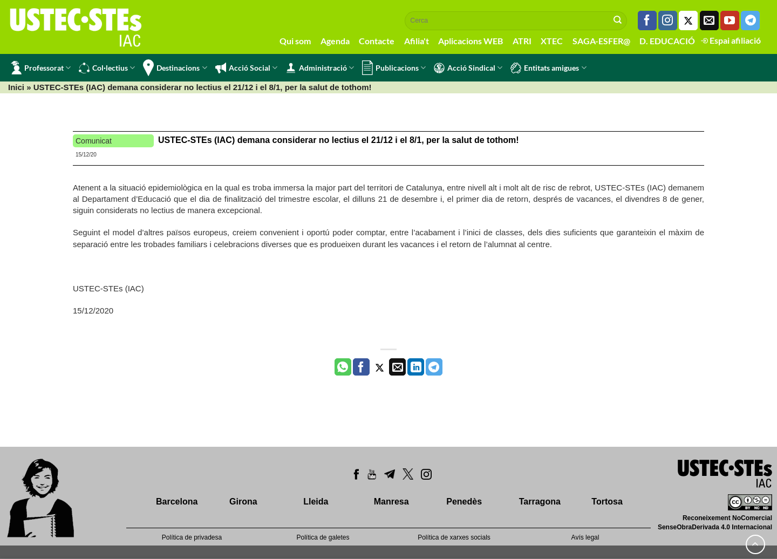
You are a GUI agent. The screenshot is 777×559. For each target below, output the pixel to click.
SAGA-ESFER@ (601, 41)
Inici (16, 87)
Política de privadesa (192, 537)
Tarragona (540, 501)
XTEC (552, 41)
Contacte (376, 41)
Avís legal (585, 537)
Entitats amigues (548, 68)
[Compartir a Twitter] (379, 367)
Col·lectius (107, 68)
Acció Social (246, 68)
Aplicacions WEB (470, 41)
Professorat (41, 67)
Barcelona (176, 501)
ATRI (522, 41)
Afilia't (416, 41)
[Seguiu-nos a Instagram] (667, 20)
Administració (319, 68)
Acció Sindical (468, 68)
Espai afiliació (731, 40)
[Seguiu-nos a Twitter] (688, 20)
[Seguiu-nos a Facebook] (647, 20)
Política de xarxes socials (454, 537)
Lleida (315, 501)
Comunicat (94, 141)
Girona (243, 501)
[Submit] (617, 20)
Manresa (391, 501)
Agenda (335, 41)
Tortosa (606, 501)
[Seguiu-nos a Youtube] (729, 20)
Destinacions (175, 67)
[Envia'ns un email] (709, 20)
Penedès (464, 501)
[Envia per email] (397, 367)
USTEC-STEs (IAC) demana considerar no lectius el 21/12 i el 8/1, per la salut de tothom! (338, 140)
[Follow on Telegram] (750, 20)
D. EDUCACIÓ (667, 41)
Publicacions (394, 67)
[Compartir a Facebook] (361, 367)
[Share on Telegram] (434, 367)
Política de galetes (322, 537)
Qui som (295, 41)
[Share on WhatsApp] (343, 367)
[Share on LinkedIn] (415, 367)
